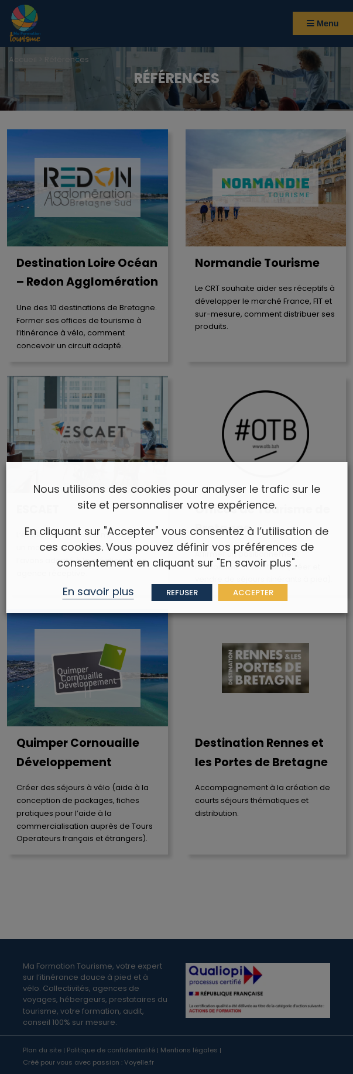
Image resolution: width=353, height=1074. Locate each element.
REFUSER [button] (182, 592)
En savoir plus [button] (98, 591)
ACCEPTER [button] (253, 592)
